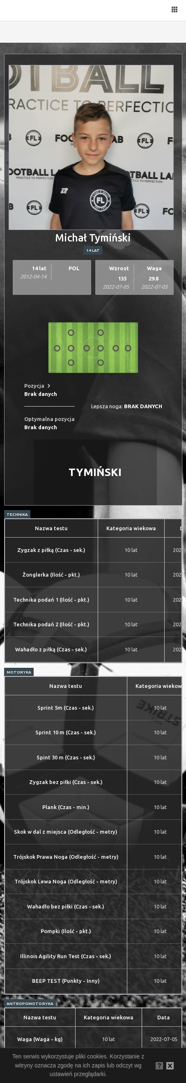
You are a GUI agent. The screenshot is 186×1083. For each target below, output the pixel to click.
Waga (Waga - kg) (40, 1039)
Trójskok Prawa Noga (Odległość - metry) (66, 857)
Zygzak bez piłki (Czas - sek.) (66, 782)
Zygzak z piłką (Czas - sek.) (51, 550)
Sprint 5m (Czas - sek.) (65, 708)
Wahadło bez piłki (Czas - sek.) (65, 906)
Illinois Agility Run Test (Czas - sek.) (65, 956)
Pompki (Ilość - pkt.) (66, 931)
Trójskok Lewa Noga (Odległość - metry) (65, 881)
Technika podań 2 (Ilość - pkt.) (51, 624)
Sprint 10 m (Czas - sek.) (65, 732)
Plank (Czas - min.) (66, 807)
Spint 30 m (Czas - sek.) (66, 757)
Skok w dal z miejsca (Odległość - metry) (65, 832)
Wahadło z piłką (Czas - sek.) (51, 649)
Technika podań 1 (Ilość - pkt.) (51, 599)
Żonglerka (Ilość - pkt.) (51, 574)
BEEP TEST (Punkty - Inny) (66, 981)
